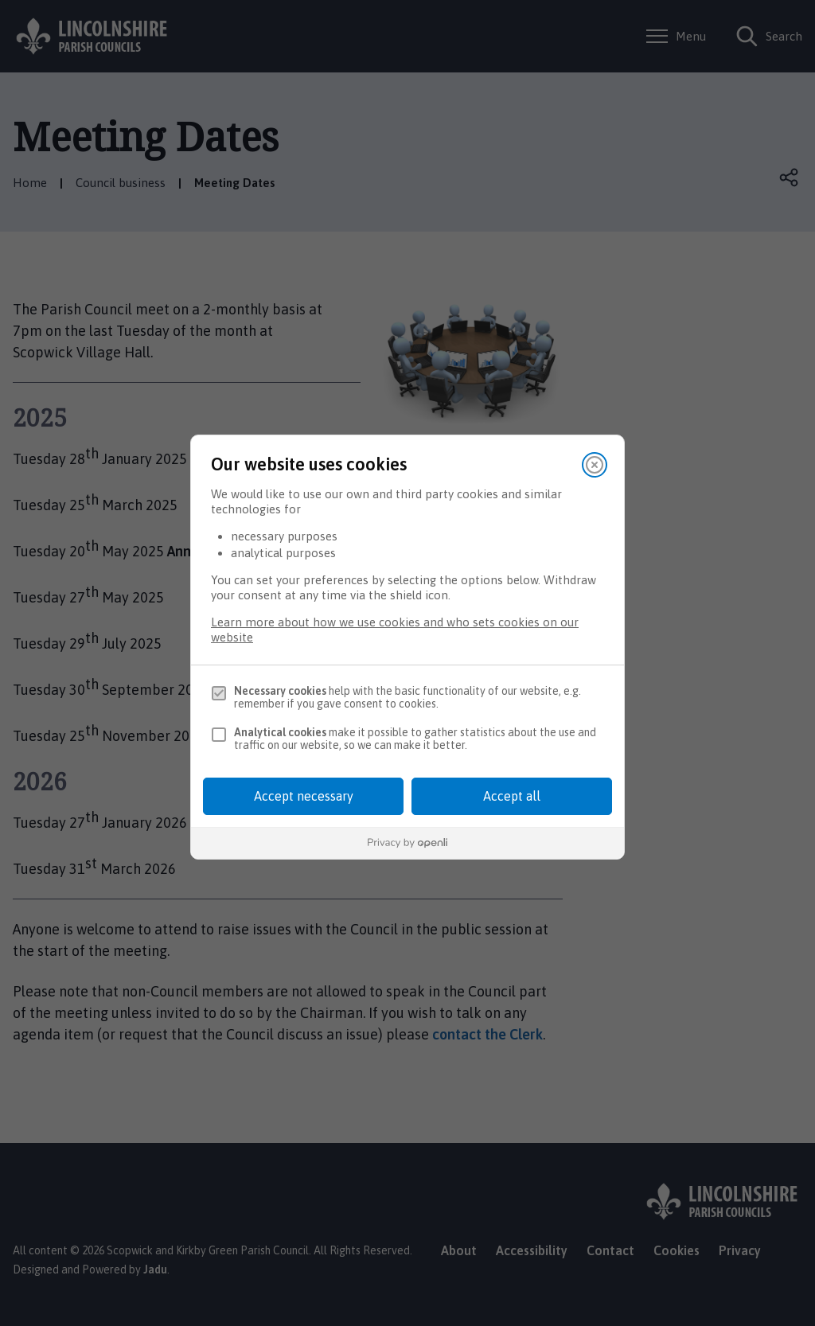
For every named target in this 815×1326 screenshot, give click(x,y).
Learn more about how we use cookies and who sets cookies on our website (395, 629)
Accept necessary (303, 796)
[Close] (594, 464)
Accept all (511, 796)
